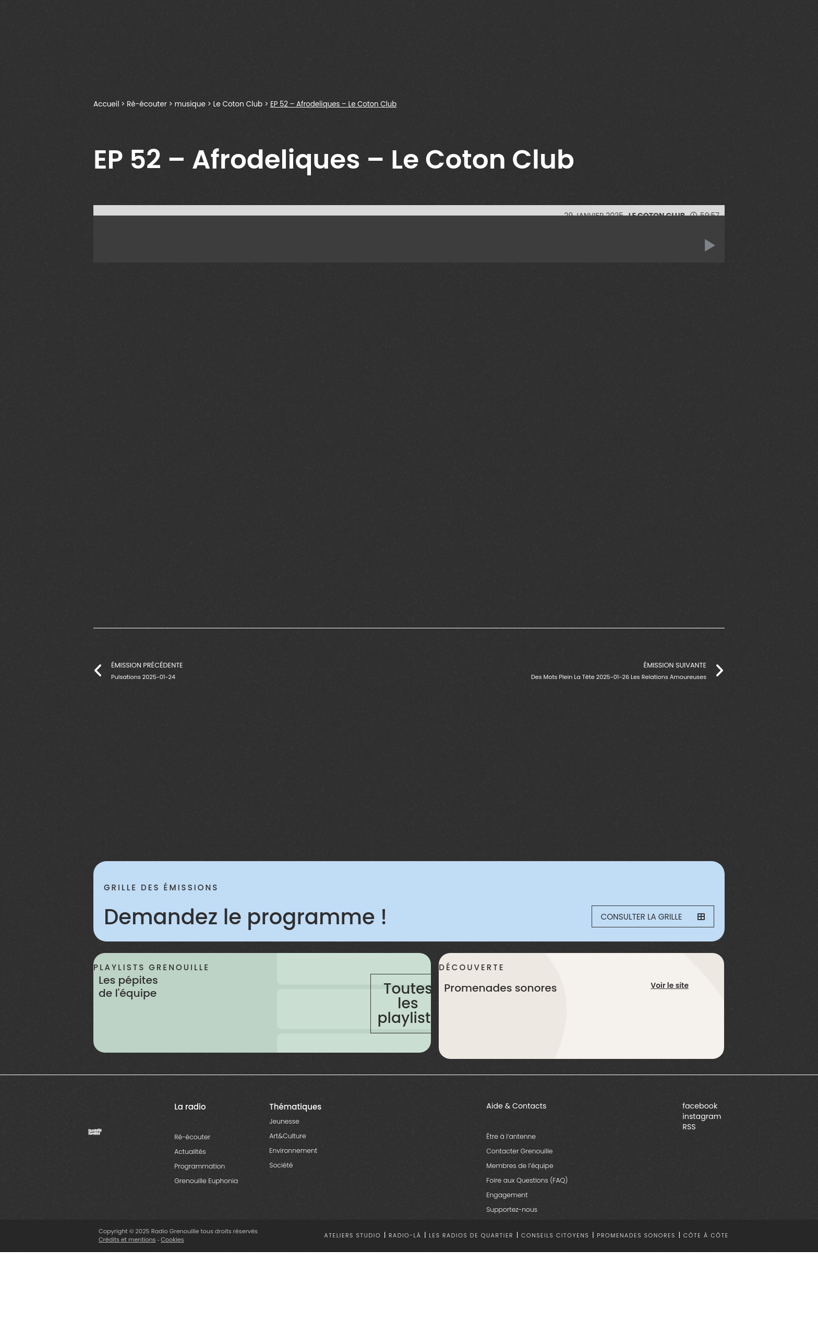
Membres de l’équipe (519, 1199)
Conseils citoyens (555, 1269)
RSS (688, 1160)
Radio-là (405, 1269)
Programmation (199, 1199)
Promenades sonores (636, 1269)
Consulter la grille (647, 917)
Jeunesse (284, 1154)
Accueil (106, 104)
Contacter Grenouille (519, 1184)
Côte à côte (706, 1269)
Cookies (173, 1273)
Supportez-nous (511, 1242)
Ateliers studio (352, 1269)
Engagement (506, 1228)
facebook (699, 1139)
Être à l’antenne (511, 1169)
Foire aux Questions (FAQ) (527, 1213)
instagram (701, 1150)
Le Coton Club (240, 104)
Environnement (293, 1183)
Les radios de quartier (471, 1269)
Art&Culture (287, 1169)
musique (191, 104)
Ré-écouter (147, 104)
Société (281, 1198)
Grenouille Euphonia (206, 1214)
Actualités (190, 1185)
